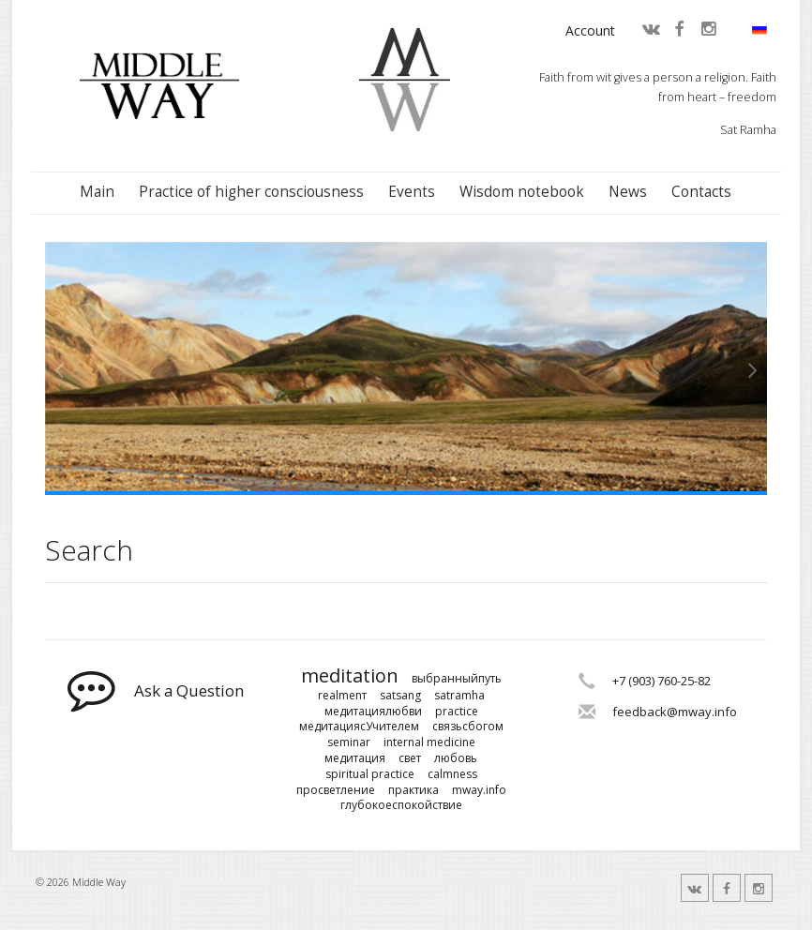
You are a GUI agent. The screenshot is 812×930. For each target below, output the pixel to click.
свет (409, 758)
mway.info (479, 790)
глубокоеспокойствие (401, 805)
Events (411, 192)
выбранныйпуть (457, 678)
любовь (455, 758)
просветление (335, 790)
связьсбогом (468, 726)
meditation (349, 676)
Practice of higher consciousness (251, 192)
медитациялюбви (373, 711)
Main (97, 192)
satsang (400, 695)
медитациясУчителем (359, 726)
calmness (452, 774)
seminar (348, 742)
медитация (354, 758)
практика (413, 790)
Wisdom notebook (521, 192)
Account (590, 30)
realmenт (342, 695)
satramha (459, 695)
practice (456, 711)
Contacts (701, 192)
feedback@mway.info (674, 711)
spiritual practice (369, 774)
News (628, 192)
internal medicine (429, 742)
